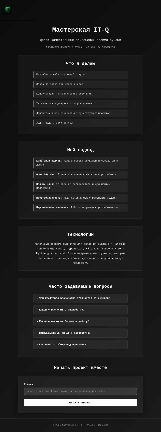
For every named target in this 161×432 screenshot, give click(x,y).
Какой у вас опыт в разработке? (62, 309)
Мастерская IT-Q (72, 425)
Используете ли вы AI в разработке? (65, 332)
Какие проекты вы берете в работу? (64, 321)
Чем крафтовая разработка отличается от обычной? (74, 297)
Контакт (29, 384)
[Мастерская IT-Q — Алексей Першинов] (7, 13)
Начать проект (80, 402)
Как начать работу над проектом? (62, 344)
